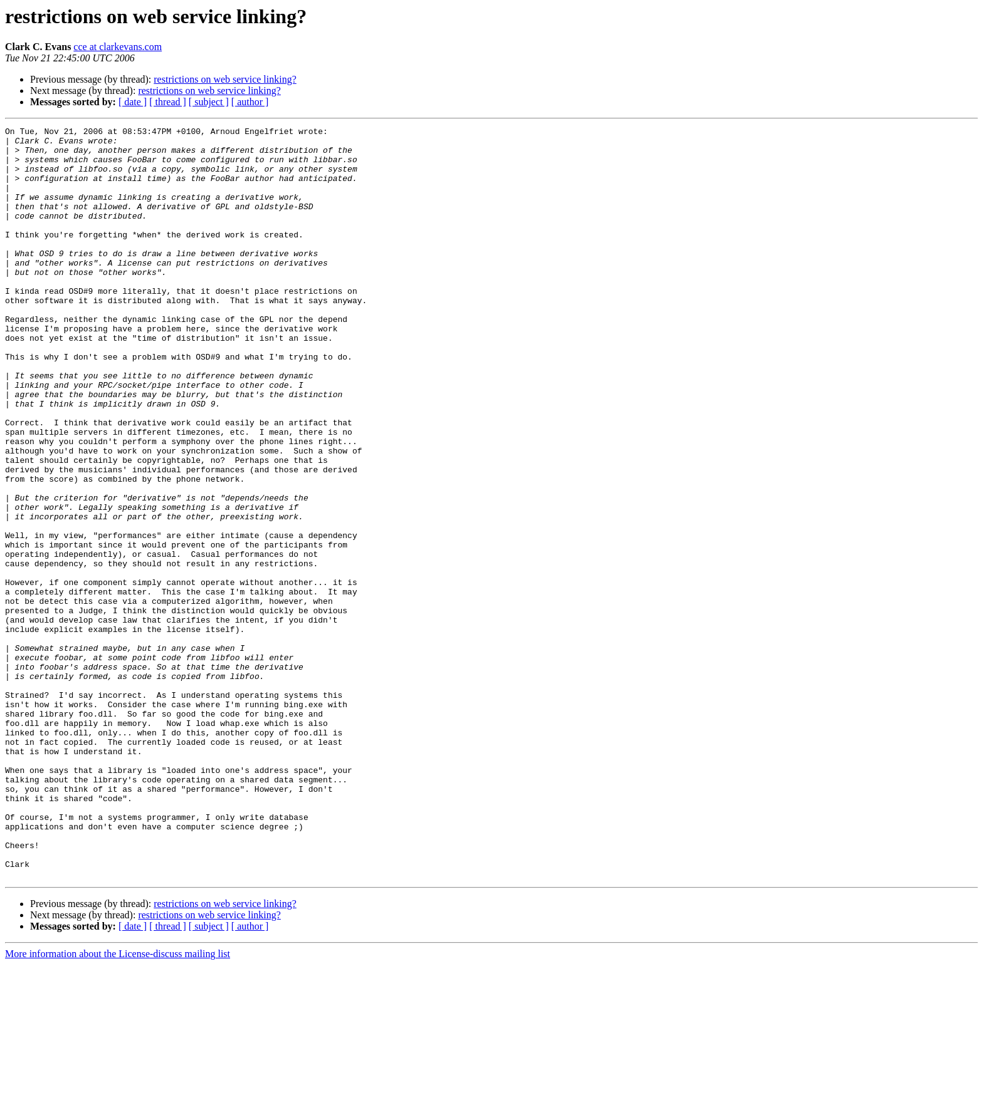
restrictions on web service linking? (225, 79)
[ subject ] (209, 101)
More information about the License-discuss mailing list (117, 1104)
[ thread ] (167, 101)
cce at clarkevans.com (117, 46)
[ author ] (250, 101)
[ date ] (132, 101)
